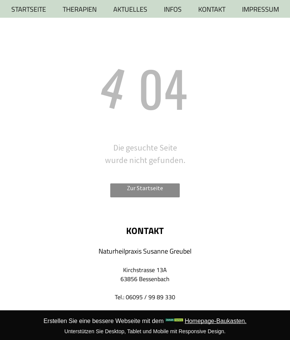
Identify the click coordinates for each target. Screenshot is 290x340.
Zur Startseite (145, 188)
